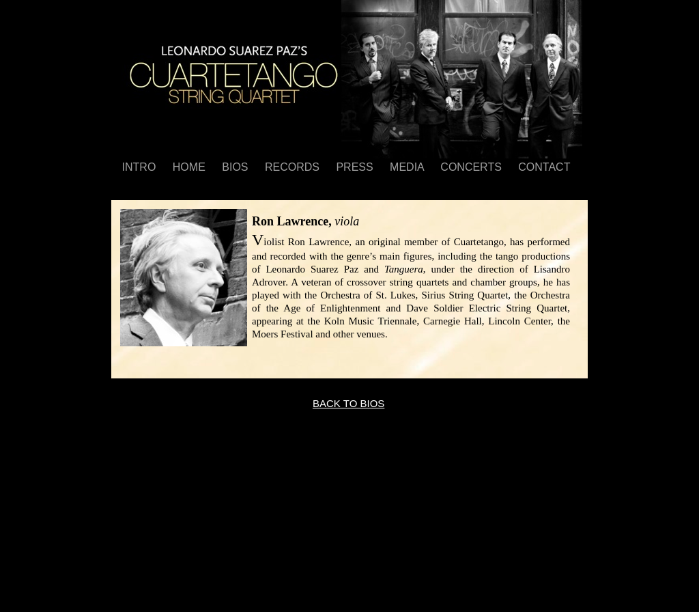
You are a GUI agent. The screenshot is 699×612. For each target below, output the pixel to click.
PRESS (356, 167)
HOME (190, 167)
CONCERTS (472, 167)
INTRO (140, 167)
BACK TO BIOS (348, 403)
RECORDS (293, 167)
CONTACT (544, 167)
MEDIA (408, 167)
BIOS (236, 167)
